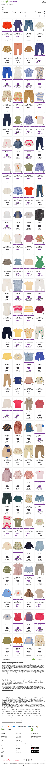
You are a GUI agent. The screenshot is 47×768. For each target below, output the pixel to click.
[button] (6, 13)
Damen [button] (11, 17)
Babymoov (37, 712)
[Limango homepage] (5, 1)
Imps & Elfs (10, 710)
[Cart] (11, 31)
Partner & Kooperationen (5, 740)
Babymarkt (4, 712)
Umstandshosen (4, 701)
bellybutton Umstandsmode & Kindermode (30, 721)
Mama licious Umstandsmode (25, 718)
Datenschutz (18, 738)
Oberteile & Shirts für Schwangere (8, 723)
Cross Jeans (31, 712)
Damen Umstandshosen (6, 718)
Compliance (18, 740)
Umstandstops (4, 721)
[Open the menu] (2, 5)
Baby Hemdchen (19, 712)
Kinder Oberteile (16, 710)
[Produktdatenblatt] (7, 31)
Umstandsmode (11, 665)
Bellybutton (29, 683)
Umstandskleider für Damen (34, 716)
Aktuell (17, 748)
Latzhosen (15, 701)
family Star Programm (5, 736)
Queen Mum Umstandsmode (7, 714)
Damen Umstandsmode (13, 716)
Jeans (4, 681)
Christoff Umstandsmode (28, 705)
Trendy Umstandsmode (18, 714)
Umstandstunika (29, 680)
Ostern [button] (16, 17)
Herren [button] (7, 17)
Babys (2, 749)
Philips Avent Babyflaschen (25, 710)
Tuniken (11, 681)
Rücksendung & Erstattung (36, 737)
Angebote (3, 748)
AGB (17, 736)
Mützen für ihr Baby (35, 710)
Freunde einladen (4, 737)
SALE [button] (3, 17)
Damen (2, 752)
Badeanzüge (4, 710)
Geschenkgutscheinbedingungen (22, 744)
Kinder (2, 751)
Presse (2, 742)
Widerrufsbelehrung (19, 737)
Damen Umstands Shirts (23, 716)
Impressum (18, 741)
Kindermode (21, 699)
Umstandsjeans (35, 718)
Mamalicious (21, 683)
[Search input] (24, 5)
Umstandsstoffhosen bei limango (15, 721)
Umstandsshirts (10, 701)
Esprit (19, 705)
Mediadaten (3, 744)
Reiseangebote (18, 753)
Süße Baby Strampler (11, 712)
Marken (2, 757)
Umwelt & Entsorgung (35, 738)
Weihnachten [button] (28, 17)
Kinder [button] (34, 17)
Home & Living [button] (21, 17)
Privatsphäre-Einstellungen (21, 742)
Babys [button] (38, 17)
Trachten (2, 756)
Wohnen (2, 755)
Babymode (15, 699)
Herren (2, 753)
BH (41, 687)
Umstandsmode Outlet (12, 707)
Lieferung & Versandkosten (36, 736)
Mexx (33, 705)
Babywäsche (26, 712)
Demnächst (18, 749)
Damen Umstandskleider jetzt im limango (31, 714)
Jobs (2, 741)
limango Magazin (4, 738)
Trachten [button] (42, 17)
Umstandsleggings (15, 718)
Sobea (24, 683)
